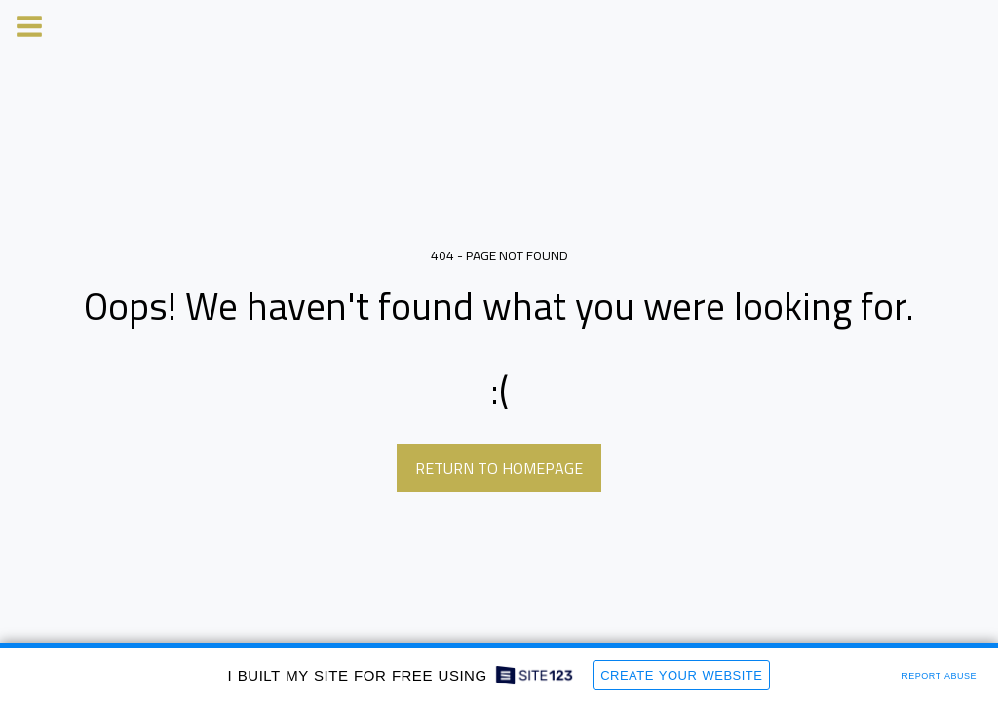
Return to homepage (499, 468)
